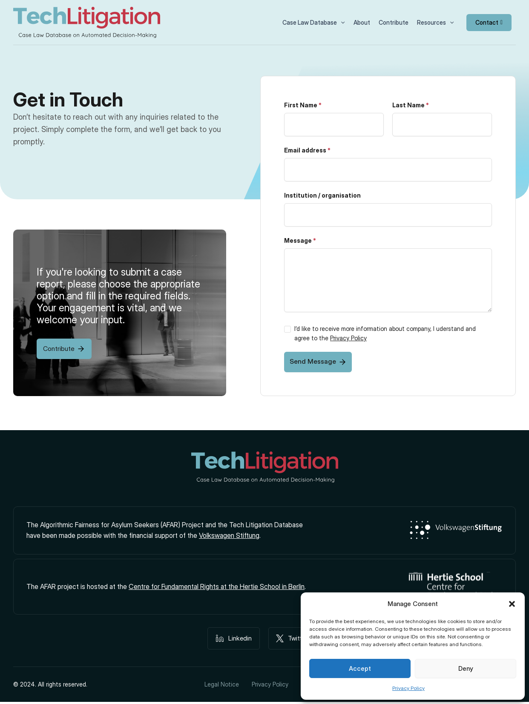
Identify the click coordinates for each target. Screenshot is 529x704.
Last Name (410, 105)
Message (300, 240)
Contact (486, 22)
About (362, 22)
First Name (303, 105)
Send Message (313, 362)
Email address (307, 150)
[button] (512, 604)
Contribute (393, 22)
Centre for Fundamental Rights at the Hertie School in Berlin (217, 587)
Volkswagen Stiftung (229, 536)
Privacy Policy (408, 688)
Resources (435, 23)
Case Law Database (313, 23)
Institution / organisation (322, 195)
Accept (360, 668)
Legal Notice (221, 686)
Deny (465, 668)
